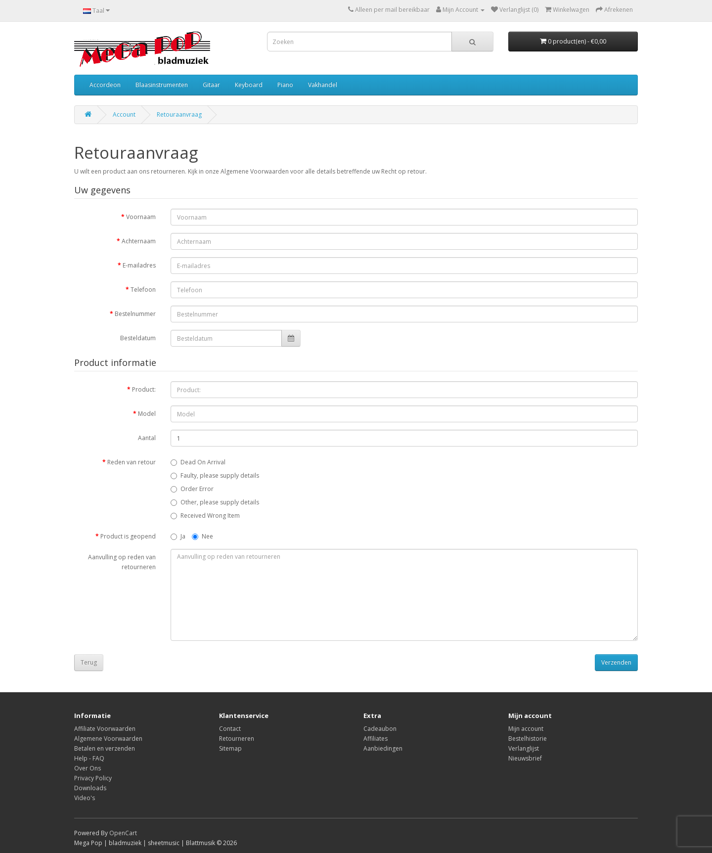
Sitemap (230, 748)
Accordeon (105, 85)
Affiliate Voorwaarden (104, 728)
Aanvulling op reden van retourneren (122, 562)
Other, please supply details (215, 502)
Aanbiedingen (382, 748)
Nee (202, 536)
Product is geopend (128, 536)
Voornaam (141, 217)
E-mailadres (139, 265)
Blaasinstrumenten (161, 85)
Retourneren (236, 738)
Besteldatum (138, 338)
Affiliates (375, 738)
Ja (178, 536)
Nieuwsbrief (525, 758)
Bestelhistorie (527, 738)
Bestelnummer (135, 314)
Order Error (192, 489)
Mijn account (525, 728)
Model (147, 413)
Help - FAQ (89, 758)
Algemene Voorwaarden (108, 738)
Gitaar (211, 85)
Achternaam (139, 241)
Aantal (147, 438)
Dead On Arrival (198, 462)
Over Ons (87, 768)
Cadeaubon (380, 728)
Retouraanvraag (179, 114)
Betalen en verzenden (104, 748)
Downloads (90, 788)
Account (124, 114)
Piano (285, 85)
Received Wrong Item (205, 515)
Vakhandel (322, 85)
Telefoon (143, 289)
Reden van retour (131, 462)
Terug (89, 662)
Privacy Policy (93, 778)
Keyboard (249, 85)
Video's (84, 798)
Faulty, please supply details (215, 475)
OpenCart (123, 833)
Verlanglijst (523, 748)
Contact (230, 728)
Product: (144, 389)
